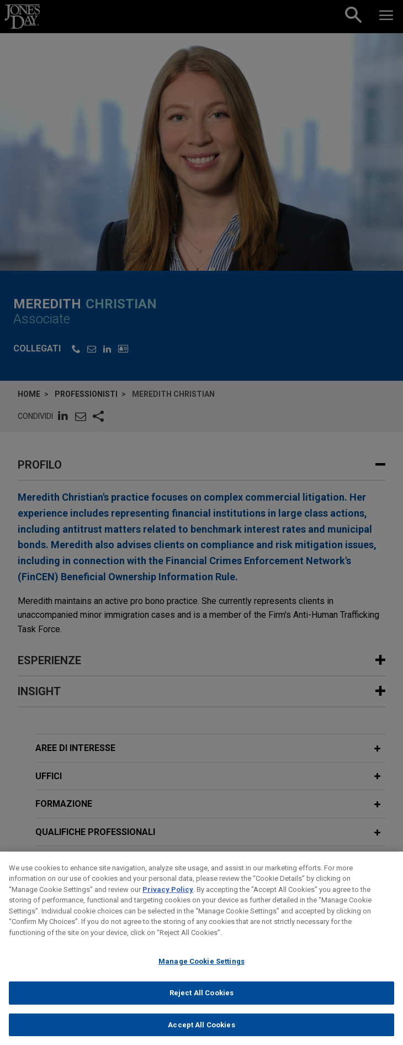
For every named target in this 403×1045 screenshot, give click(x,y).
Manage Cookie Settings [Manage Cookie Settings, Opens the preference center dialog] (201, 970)
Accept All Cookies (201, 1033)
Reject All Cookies (201, 1001)
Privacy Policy (167, 898)
